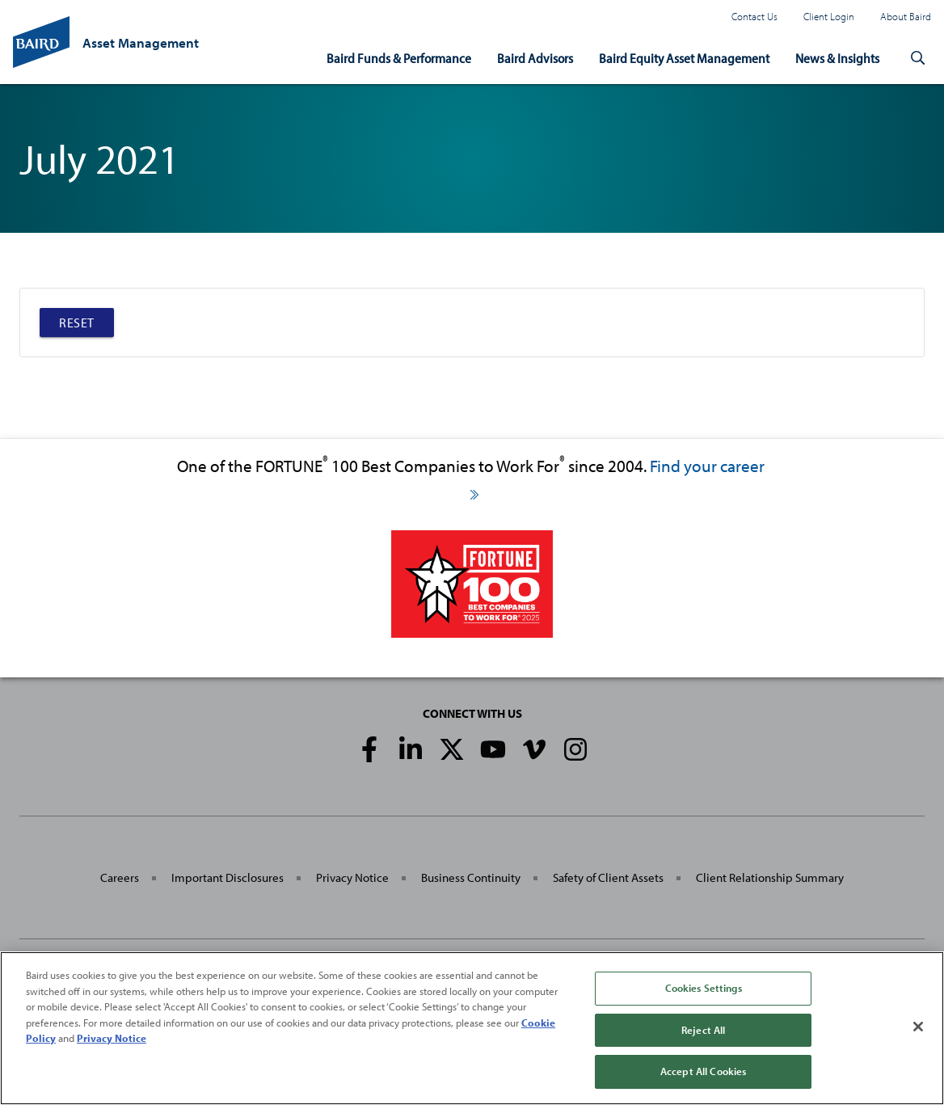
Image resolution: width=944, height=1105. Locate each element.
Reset (77, 322)
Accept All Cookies (703, 1071)
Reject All (703, 1029)
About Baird (905, 16)
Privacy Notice (352, 877)
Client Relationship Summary (770, 877)
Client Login (828, 16)
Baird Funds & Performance (399, 57)
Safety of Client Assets (608, 877)
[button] (918, 58)
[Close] (918, 1026)
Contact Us (754, 16)
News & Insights (837, 57)
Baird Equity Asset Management (684, 57)
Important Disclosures (227, 877)
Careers (119, 877)
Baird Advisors (535, 57)
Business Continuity (470, 877)
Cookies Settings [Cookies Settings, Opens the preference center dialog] (703, 987)
